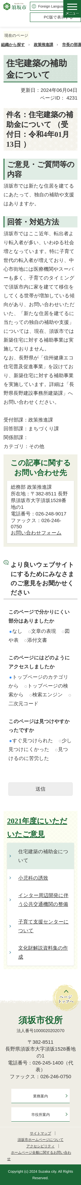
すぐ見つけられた (31, 740)
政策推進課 (43, 44)
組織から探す (13, 44)
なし (15, 631)
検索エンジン (46, 694)
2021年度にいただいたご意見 (37, 827)
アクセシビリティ (40, 1146)
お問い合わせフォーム (36, 533)
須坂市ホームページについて (40, 1140)
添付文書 (35, 640)
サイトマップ (40, 1133)
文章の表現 (42, 631)
